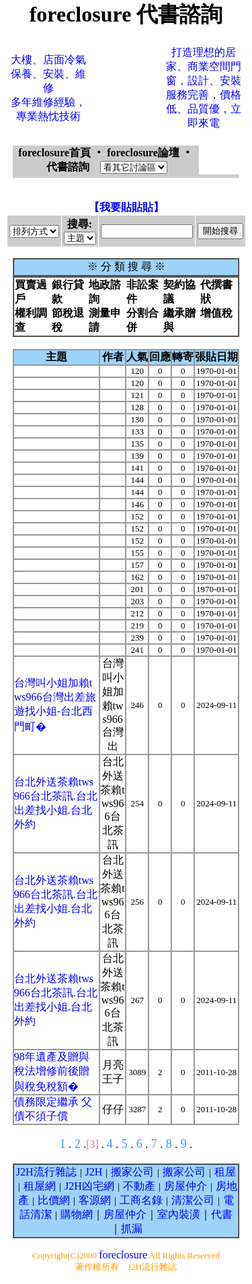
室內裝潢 (178, 1214)
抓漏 (131, 1228)
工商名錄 (141, 1200)
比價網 (54, 1200)
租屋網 (40, 1186)
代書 (222, 1214)
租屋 (225, 1172)
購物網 (76, 1214)
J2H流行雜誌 (46, 1172)
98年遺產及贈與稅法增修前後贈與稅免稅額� (51, 1071)
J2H (94, 1172)
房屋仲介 (185, 1186)
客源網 (95, 1200)
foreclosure (123, 1254)
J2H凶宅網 (89, 1186)
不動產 (139, 1186)
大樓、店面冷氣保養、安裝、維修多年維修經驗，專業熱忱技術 (48, 88)
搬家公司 (132, 1172)
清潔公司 (192, 1200)
